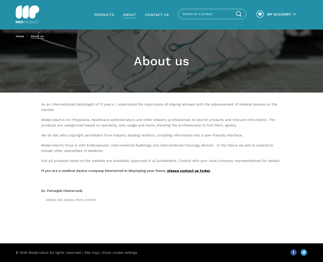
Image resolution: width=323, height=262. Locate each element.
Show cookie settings (119, 253)
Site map (92, 253)
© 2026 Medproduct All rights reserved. (49, 253)
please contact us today (188, 171)
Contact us (157, 15)
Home (20, 36)
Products (104, 15)
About (129, 15)
